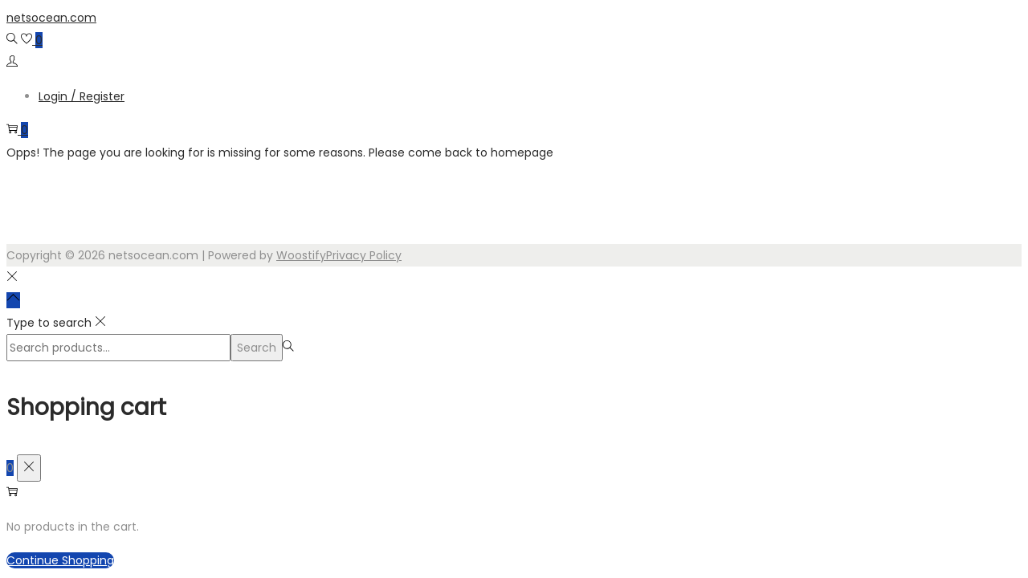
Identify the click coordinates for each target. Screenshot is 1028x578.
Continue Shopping (60, 560)
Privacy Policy (364, 255)
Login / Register (81, 96)
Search (256, 348)
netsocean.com (51, 18)
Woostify (301, 255)
